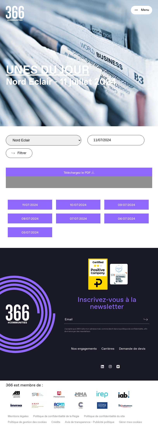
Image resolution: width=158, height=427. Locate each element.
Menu (141, 10)
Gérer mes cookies (130, 422)
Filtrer (19, 153)
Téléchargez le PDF (79, 173)
